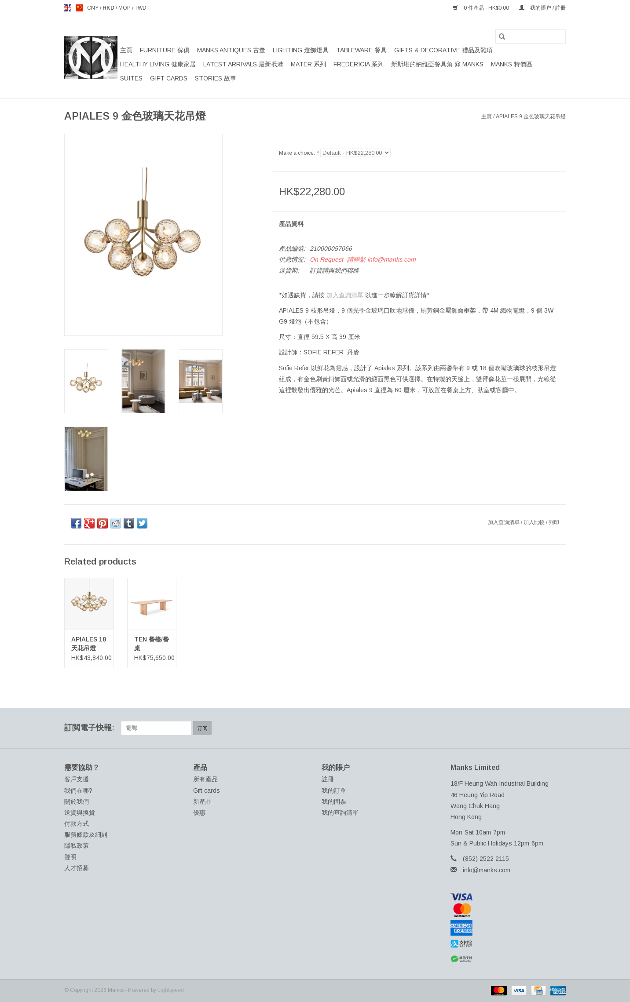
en (67, 7)
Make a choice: (299, 153)
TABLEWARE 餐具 (361, 50)
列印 (554, 522)
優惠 (199, 812)
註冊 (328, 779)
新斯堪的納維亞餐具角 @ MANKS (437, 64)
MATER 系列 (308, 64)
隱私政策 (76, 845)
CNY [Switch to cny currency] (93, 8)
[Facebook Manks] (495, 728)
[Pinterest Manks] (527, 728)
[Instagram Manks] (559, 728)
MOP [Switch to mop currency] (125, 8)
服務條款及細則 (85, 834)
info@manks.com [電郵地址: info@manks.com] (486, 870)
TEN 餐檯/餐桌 (151, 644)
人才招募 (76, 867)
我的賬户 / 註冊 (542, 8)
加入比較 (535, 522)
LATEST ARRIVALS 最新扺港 (243, 64)
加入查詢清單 (344, 295)
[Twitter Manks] (511, 728)
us (79, 7)
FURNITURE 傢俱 (165, 50)
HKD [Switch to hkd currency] (109, 8)
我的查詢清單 (340, 812)
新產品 (202, 801)
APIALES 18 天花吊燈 (88, 644)
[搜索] (530, 36)
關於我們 (76, 801)
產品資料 (291, 223)
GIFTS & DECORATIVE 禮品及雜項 (443, 50)
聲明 (70, 856)
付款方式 (76, 823)
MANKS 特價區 (511, 64)
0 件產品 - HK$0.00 (481, 8)
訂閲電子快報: (89, 727)
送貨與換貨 (79, 812)
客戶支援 (76, 779)
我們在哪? (78, 790)
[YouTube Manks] (543, 728)
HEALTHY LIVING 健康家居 (158, 64)
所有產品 (205, 779)
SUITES (131, 78)
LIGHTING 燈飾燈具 (301, 50)
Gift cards (168, 78)
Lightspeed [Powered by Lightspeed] (171, 990)
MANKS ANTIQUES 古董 (231, 50)
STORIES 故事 (215, 78)
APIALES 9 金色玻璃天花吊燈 (531, 116)
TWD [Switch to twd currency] (141, 8)
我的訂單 (334, 790)
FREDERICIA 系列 (358, 64)
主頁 (126, 50)
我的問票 (334, 801)
